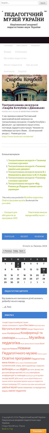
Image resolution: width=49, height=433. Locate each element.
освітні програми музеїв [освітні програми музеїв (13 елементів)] (17, 381)
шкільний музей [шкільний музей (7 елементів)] (40, 384)
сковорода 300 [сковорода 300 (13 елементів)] (14, 384)
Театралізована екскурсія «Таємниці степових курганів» (26, 179)
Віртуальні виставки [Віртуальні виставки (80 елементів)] (14, 328)
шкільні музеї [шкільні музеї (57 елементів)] (9, 387)
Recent (24, 236)
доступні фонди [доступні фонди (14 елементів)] (8, 372)
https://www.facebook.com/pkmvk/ (17, 136)
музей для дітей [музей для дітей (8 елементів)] (31, 376)
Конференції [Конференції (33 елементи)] (13, 333)
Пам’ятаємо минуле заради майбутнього (36, 214)
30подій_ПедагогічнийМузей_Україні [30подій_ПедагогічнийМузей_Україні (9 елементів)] (15, 322)
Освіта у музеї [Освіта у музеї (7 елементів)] (42, 354)
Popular (9, 236)
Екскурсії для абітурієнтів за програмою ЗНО (10, 215)
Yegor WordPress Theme (14, 426)
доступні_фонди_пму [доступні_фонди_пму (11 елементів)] (36, 369)
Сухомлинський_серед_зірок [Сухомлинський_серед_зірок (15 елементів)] (14, 365)
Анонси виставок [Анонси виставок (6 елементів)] (39, 325)
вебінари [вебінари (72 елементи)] (7, 369)
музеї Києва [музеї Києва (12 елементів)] (33, 378)
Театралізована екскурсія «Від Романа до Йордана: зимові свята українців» (25, 186)
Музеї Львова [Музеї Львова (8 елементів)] (34, 344)
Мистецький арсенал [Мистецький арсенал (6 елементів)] (22, 338)
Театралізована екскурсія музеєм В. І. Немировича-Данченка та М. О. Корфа (27, 173)
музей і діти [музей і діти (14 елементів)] (13, 378)
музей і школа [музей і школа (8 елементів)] (23, 378)
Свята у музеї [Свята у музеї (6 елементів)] (19, 363)
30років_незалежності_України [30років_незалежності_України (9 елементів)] (13, 325)
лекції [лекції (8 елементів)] (28, 373)
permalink (6, 203)
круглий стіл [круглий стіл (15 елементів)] (20, 372)
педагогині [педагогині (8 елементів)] (31, 381)
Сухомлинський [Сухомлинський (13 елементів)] (30, 363)
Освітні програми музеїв (13, 200)
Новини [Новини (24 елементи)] (13, 348)
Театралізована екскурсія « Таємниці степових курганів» (27, 162)
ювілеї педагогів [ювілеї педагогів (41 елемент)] (17, 390)
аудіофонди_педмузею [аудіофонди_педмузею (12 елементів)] (35, 366)
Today (15, 251)
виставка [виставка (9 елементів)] (16, 369)
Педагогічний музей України (23, 17)
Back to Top (7, 428)
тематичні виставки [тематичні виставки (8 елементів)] (27, 384)
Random (39, 236)
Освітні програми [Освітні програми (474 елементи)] (16, 358)
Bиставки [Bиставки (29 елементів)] (29, 325)
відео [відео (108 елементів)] (23, 369)
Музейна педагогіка (33, 197)
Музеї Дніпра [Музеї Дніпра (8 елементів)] (25, 344)
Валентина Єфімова (29, 111)
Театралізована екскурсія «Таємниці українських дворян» (26, 167)
